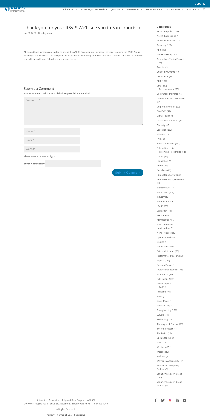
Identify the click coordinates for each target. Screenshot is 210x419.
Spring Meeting (164, 310)
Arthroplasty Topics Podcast (170, 59)
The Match (162, 333)
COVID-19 (161, 111)
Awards (160, 67)
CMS (159, 85)
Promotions (162, 274)
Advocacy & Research (93, 9)
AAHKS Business (165, 35)
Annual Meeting (164, 54)
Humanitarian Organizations (170, 179)
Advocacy (161, 45)
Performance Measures (168, 255)
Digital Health (163, 115)
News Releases (164, 232)
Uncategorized (45, 33)
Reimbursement (167, 89)
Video (159, 342)
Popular (160, 260)
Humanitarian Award (167, 174)
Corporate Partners (166, 106)
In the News (163, 192)
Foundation (162, 161)
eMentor (161, 134)
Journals (116, 9)
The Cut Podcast (165, 328)
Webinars (161, 347)
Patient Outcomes (166, 251)
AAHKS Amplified (165, 31)
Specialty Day (163, 305)
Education (68, 9)
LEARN (160, 206)
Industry (161, 196)
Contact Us (193, 9)
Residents (161, 291)
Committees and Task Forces (171, 98)
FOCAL (160, 156)
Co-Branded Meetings (167, 93)
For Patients (173, 9)
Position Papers (164, 265)
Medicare (161, 215)
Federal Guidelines (166, 143)
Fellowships (162, 148)
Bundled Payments (166, 71)
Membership (153, 9)
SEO (159, 296)
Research (161, 283)
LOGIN (200, 4)
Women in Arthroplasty (168, 360)
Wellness (161, 356)
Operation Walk (164, 237)
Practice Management (167, 269)
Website (161, 351)
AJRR (159, 49)
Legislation (162, 210)
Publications (163, 278)
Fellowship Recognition (170, 151)
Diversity (161, 125)
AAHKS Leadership (166, 40)
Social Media (163, 301)
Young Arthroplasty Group (169, 373)
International (163, 201)
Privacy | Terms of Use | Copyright (66, 414)
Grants (160, 165)
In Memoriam (163, 187)
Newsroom (133, 9)
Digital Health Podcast (167, 120)
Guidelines (162, 170)
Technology (162, 319)
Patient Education (165, 246)
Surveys (160, 314)
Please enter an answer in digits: (39, 161)
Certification (163, 76)
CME (159, 81)
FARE (159, 138)
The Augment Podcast (168, 324)
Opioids (160, 241)
